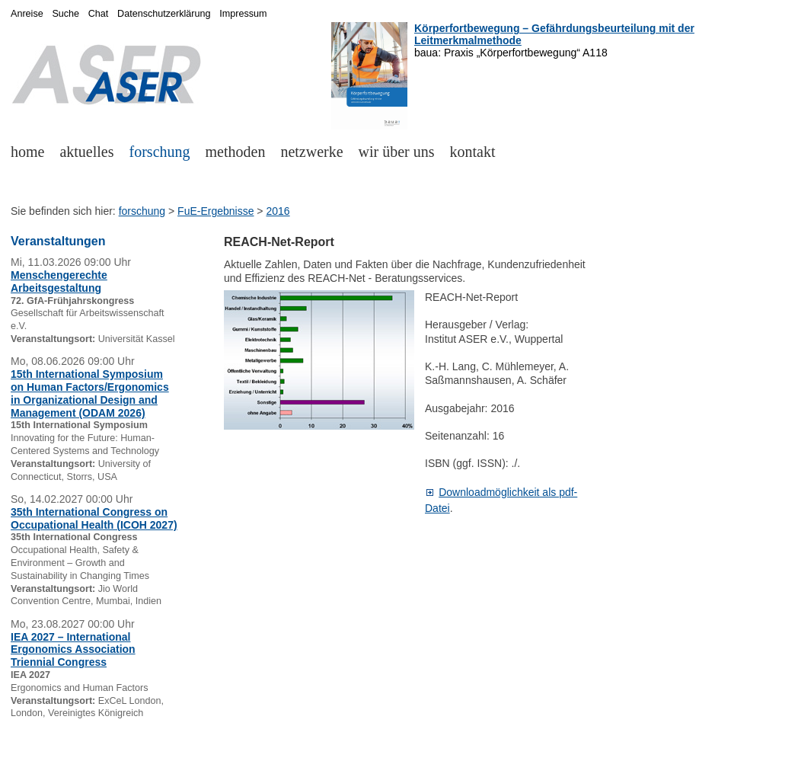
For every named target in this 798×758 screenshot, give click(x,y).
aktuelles (86, 151)
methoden (236, 151)
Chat (98, 13)
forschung (159, 151)
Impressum (243, 13)
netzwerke (311, 151)
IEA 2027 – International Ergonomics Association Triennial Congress (73, 650)
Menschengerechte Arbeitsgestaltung (59, 281)
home (27, 151)
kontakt (473, 151)
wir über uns (397, 151)
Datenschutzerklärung (164, 13)
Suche (65, 13)
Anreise (27, 13)
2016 (277, 211)
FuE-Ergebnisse (215, 211)
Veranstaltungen (58, 241)
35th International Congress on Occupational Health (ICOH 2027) (94, 518)
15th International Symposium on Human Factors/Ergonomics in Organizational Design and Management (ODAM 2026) (90, 393)
